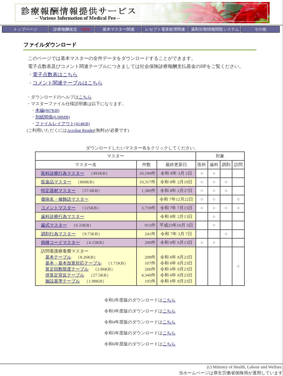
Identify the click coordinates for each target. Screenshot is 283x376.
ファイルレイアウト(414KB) (62, 123)
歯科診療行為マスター (62, 216)
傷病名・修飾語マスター (65, 199)
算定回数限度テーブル (67, 269)
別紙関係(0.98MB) (52, 116)
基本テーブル (58, 257)
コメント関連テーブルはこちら (68, 83)
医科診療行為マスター (62, 173)
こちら (85, 96)
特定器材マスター (58, 190)
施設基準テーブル (62, 281)
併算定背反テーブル (64, 275)
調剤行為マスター (58, 233)
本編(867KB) (47, 110)
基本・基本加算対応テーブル (73, 263)
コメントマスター (58, 207)
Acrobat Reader (80, 130)
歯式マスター (54, 225)
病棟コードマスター (60, 242)
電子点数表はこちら (55, 74)
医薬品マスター (56, 181)
